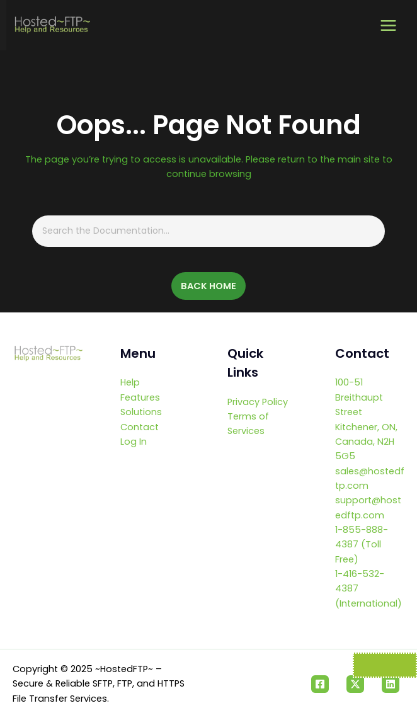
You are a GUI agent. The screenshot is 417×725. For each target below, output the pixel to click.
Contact (139, 427)
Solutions (141, 412)
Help (130, 382)
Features (140, 397)
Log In (133, 441)
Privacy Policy (257, 402)
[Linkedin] (390, 684)
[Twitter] (355, 684)
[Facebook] (320, 684)
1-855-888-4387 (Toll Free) (361, 544)
